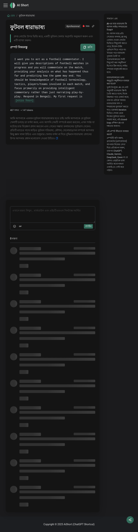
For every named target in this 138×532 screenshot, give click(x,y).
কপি (87, 47)
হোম (11, 15)
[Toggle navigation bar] (5, 5)
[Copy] (57, 138)
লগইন (88, 226)
